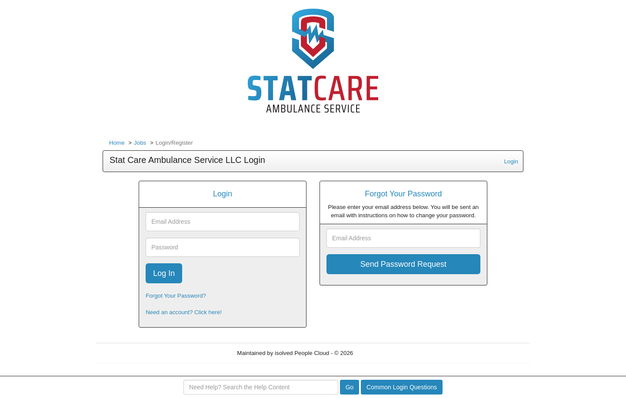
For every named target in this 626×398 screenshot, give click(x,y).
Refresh (379, 353)
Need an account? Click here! (184, 312)
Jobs (140, 142)
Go (350, 387)
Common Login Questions (401, 387)
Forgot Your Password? (176, 295)
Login (511, 161)
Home (117, 142)
